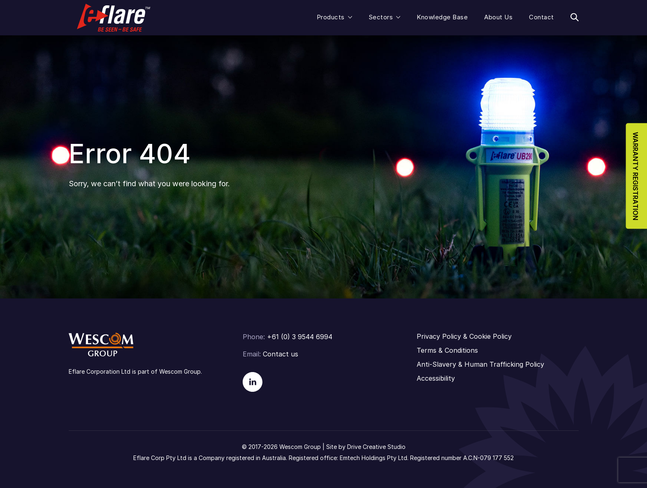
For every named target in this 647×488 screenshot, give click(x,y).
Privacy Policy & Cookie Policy (464, 336)
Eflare (113, 18)
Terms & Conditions (447, 350)
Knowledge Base (442, 17)
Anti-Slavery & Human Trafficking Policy (480, 364)
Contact (541, 17)
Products (331, 17)
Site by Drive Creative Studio (366, 446)
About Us (498, 17)
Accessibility (436, 378)
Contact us (280, 354)
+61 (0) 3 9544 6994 (299, 337)
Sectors (381, 17)
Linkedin (252, 382)
